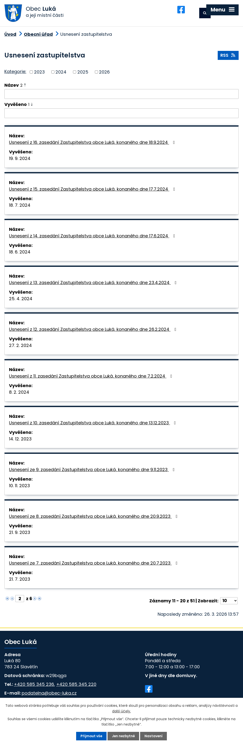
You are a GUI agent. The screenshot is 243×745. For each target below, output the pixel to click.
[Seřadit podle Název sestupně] (25, 87)
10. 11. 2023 (19, 487)
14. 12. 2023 (20, 440)
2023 (39, 73)
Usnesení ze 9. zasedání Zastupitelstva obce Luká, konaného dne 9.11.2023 (93, 471)
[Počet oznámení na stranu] (229, 601)
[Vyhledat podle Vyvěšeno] (121, 114)
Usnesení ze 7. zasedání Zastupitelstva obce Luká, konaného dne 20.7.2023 (94, 564)
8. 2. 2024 (19, 393)
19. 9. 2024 (19, 160)
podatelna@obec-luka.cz (49, 694)
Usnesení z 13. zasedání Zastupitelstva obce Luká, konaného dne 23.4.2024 (94, 284)
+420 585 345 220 (76, 685)
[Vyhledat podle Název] (121, 95)
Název (13, 86)
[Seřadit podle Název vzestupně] (25, 85)
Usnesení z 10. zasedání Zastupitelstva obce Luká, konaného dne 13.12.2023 (93, 424)
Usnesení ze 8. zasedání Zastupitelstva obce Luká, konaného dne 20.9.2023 (94, 517)
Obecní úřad (38, 35)
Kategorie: (15, 73)
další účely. (121, 710)
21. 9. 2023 (19, 534)
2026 (104, 73)
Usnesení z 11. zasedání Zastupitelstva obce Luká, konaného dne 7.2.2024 (91, 377)
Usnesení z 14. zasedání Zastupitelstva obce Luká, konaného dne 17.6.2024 (93, 237)
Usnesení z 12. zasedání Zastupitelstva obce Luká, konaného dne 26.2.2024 (93, 330)
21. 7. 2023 (19, 580)
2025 (82, 73)
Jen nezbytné (123, 736)
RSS (228, 57)
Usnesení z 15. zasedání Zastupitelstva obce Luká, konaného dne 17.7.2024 (93, 190)
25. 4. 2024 (20, 300)
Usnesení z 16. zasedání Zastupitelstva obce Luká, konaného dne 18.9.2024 (93, 143)
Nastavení (154, 736)
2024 (60, 73)
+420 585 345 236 (34, 685)
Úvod (10, 35)
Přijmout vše (91, 736)
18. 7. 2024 (19, 206)
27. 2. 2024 (20, 347)
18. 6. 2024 (19, 253)
